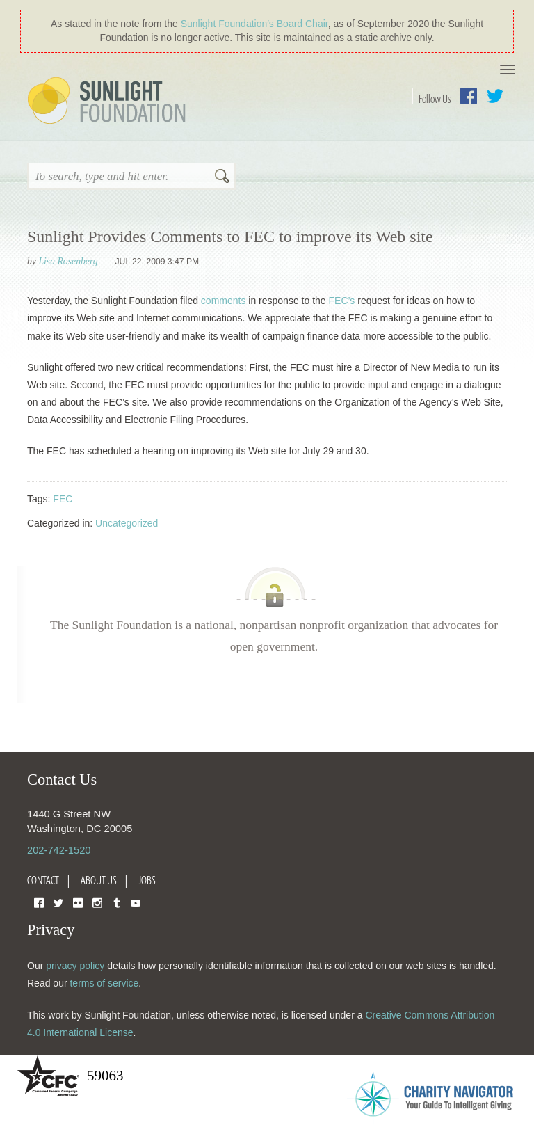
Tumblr (117, 902)
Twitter (495, 96)
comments (223, 300)
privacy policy (75, 965)
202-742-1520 (58, 850)
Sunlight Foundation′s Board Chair (254, 23)
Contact (43, 880)
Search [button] (222, 177)
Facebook (468, 96)
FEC (62, 498)
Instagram (97, 902)
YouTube (135, 902)
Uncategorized (126, 523)
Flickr (78, 902)
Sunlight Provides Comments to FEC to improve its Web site (230, 237)
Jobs (147, 880)
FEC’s (342, 300)
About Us (99, 880)
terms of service (104, 983)
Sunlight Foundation (109, 102)
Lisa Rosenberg (67, 261)
